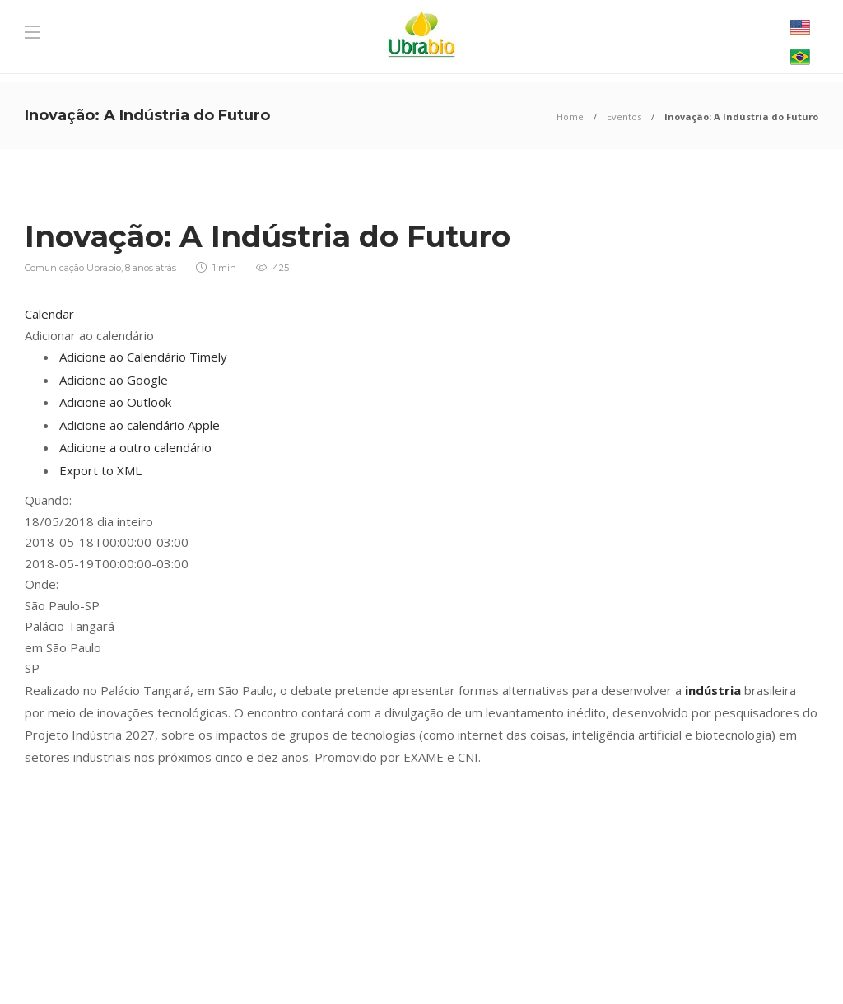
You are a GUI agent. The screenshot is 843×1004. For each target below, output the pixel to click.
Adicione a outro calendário (135, 447)
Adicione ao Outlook (115, 402)
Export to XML (100, 470)
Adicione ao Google (113, 379)
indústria (713, 690)
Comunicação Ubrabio (73, 267)
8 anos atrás (150, 267)
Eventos (624, 116)
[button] (89, 335)
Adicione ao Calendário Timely (143, 356)
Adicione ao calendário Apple (139, 425)
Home (570, 116)
